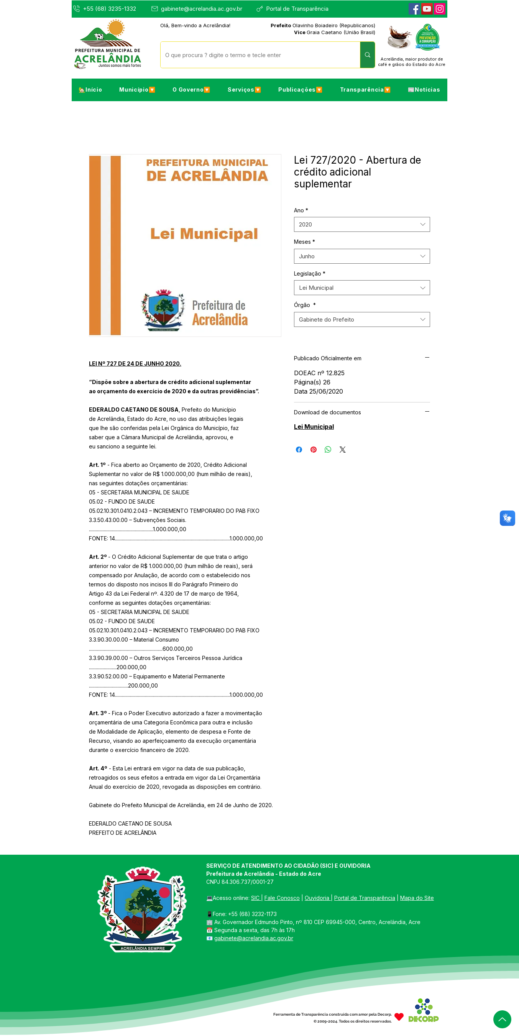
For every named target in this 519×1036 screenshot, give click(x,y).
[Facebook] (414, 9)
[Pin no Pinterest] (313, 449)
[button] (137, 89)
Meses (304, 241)
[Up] (502, 1019)
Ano (301, 210)
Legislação (309, 273)
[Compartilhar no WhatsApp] (328, 449)
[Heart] (399, 1017)
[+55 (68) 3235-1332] (110, 8)
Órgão (305, 305)
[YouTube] (427, 9)
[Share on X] (342, 449)
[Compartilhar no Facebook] (299, 449)
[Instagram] (439, 9)
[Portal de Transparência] (296, 8)
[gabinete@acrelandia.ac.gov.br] (198, 8)
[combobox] (362, 224)
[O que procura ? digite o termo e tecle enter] (254, 55)
